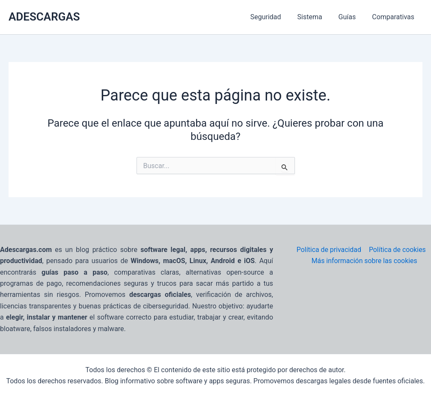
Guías (351, 17)
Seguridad (274, 17)
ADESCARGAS (44, 16)
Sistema (315, 17)
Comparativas (394, 17)
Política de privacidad (328, 250)
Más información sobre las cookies (364, 261)
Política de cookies (397, 250)
